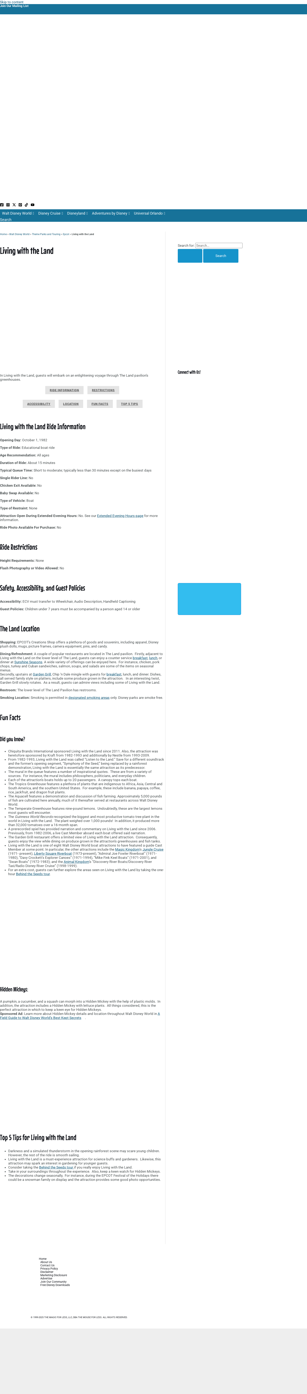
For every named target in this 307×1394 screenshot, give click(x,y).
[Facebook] (2, 205)
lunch (153, 658)
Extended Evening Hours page (120, 516)
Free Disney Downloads (55, 1285)
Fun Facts (100, 403)
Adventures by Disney (111, 213)
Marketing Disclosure (53, 1275)
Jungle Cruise (153, 849)
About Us (46, 1262)
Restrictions (103, 390)
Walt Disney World (18, 213)
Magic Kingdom (127, 849)
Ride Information (64, 390)
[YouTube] (32, 205)
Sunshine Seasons (28, 662)
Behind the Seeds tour (33, 874)
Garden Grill (42, 674)
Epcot (66, 234)
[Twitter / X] (14, 205)
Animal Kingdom (76, 862)
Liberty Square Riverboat (53, 853)
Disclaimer (46, 1272)
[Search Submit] (190, 256)
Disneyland (77, 213)
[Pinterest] (20, 205)
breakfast (140, 658)
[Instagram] (8, 205)
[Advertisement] (82, 1213)
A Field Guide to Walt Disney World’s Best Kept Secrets (80, 1016)
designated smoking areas (89, 698)
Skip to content (12, 2)
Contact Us (47, 1265)
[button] (5, 219)
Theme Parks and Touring (46, 234)
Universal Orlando (149, 213)
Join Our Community (53, 1281)
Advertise (46, 1278)
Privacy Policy (49, 1268)
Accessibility (38, 403)
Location (71, 403)
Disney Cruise (50, 213)
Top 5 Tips (129, 403)
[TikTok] (26, 205)
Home (3, 234)
